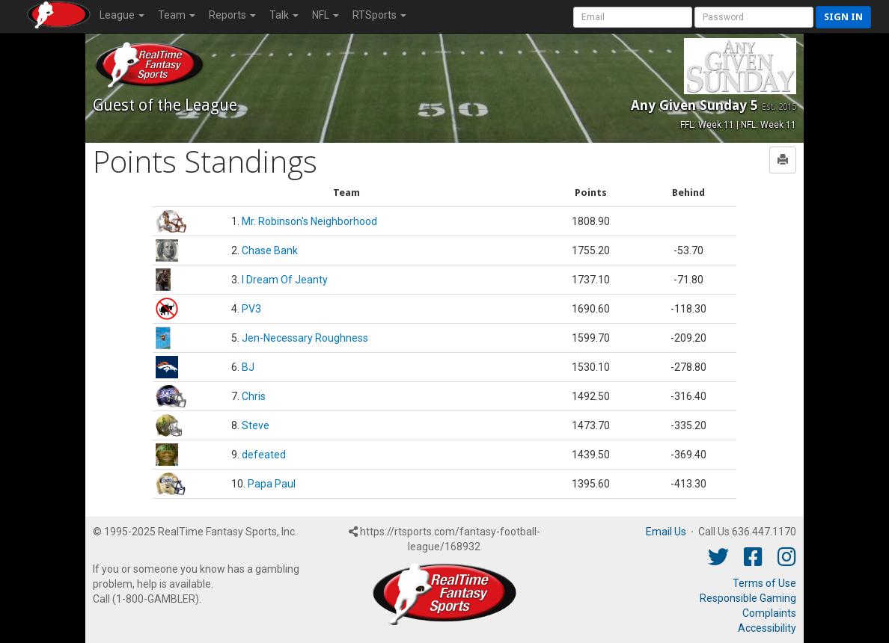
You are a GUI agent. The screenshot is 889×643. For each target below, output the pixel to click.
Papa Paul (272, 484)
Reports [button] (232, 15)
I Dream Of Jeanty (285, 280)
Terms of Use (764, 583)
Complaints (769, 613)
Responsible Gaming (748, 598)
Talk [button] (284, 15)
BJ (248, 367)
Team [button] (176, 15)
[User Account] (632, 17)
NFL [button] (325, 15)
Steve (255, 425)
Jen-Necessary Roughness (305, 338)
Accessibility (767, 628)
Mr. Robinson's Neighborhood (309, 221)
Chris (254, 396)
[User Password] (753, 17)
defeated (264, 455)
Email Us (666, 532)
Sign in (843, 16)
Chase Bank (270, 250)
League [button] (122, 15)
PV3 (251, 309)
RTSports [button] (379, 15)
